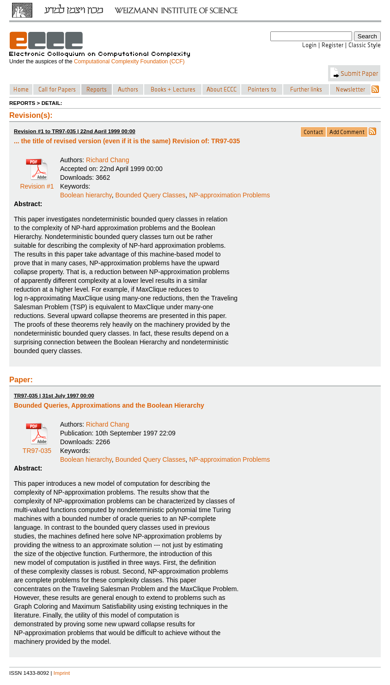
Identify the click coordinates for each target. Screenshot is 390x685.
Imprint (62, 673)
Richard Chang (107, 160)
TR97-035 (37, 447)
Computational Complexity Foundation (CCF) (129, 61)
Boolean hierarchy (86, 195)
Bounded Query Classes (151, 195)
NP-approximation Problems (229, 195)
